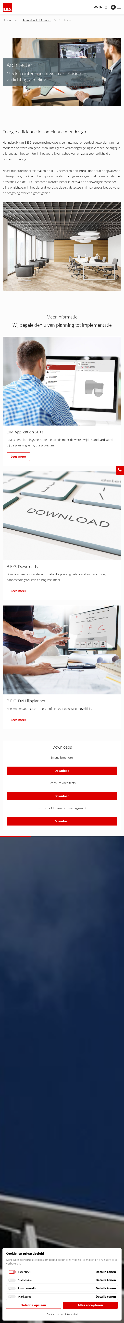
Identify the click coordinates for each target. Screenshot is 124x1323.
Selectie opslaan (33, 1305)
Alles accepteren (90, 1305)
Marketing (24, 1296)
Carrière (50, 1314)
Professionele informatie (37, 20)
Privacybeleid (71, 1314)
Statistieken (25, 1280)
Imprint (60, 1314)
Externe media (27, 1288)
